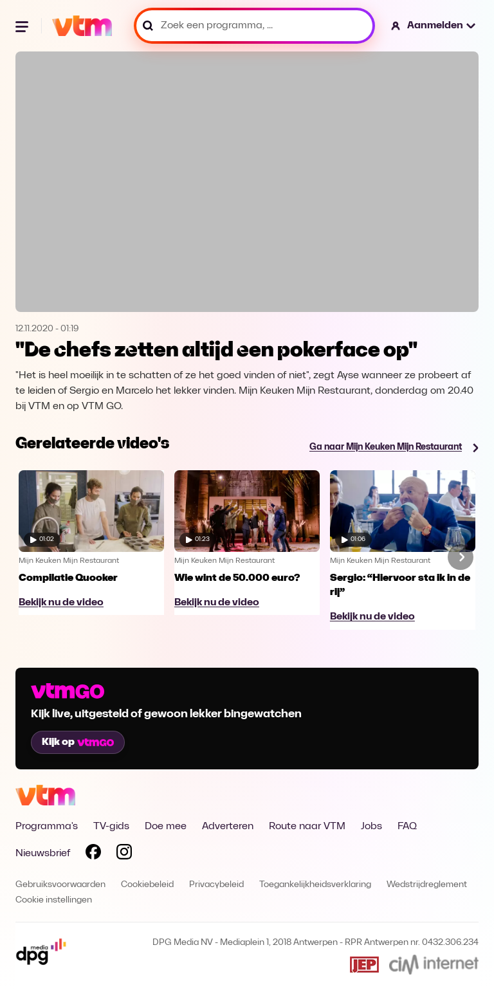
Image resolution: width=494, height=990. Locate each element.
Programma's (46, 826)
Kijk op (78, 742)
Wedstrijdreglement (427, 885)
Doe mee (166, 826)
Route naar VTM (307, 826)
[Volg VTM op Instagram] (124, 854)
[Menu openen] (23, 25)
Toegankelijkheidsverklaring (315, 885)
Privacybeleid (216, 885)
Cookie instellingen (53, 900)
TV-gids (111, 826)
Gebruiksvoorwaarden (60, 885)
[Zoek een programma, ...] (254, 25)
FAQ (407, 826)
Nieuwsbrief (42, 853)
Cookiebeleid (147, 885)
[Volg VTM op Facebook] (93, 854)
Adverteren (227, 826)
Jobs (371, 826)
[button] (434, 25)
